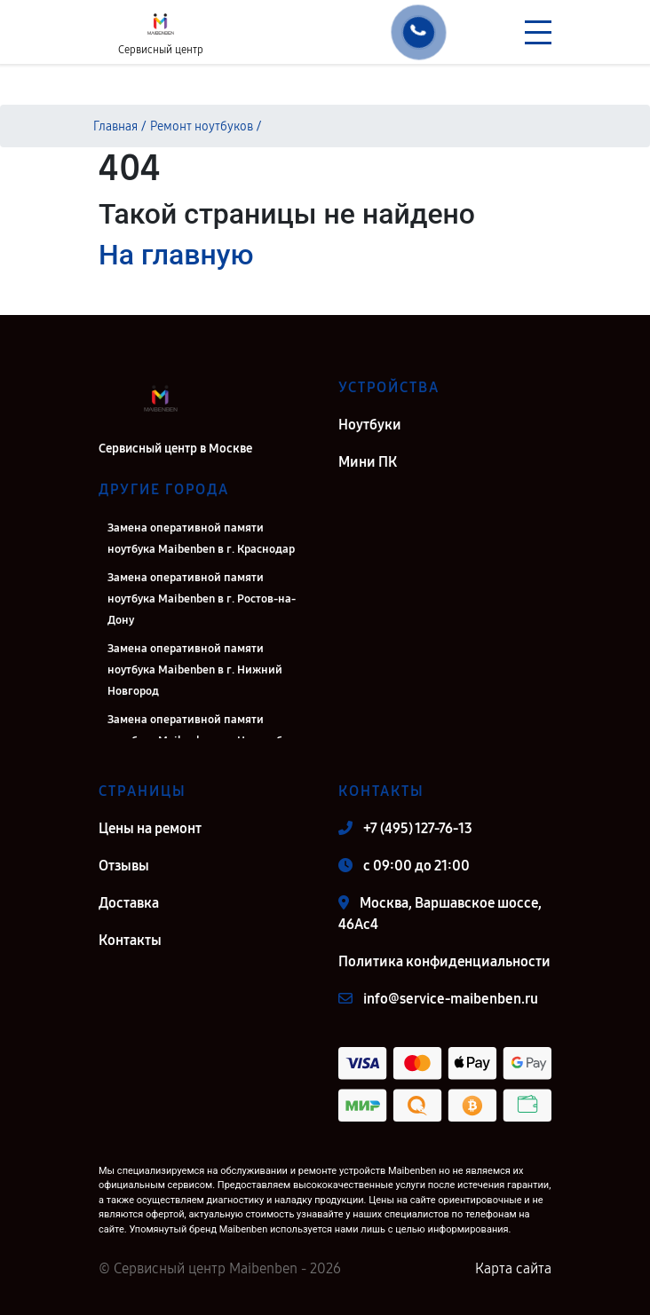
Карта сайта (513, 1268)
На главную (176, 255)
